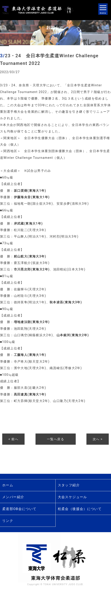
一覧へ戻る (55, 439)
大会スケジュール (72, 497)
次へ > (98, 439)
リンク (7, 521)
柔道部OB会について (19, 509)
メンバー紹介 (13, 497)
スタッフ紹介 (69, 485)
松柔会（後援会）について (80, 509)
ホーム (7, 485)
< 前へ (13, 439)
